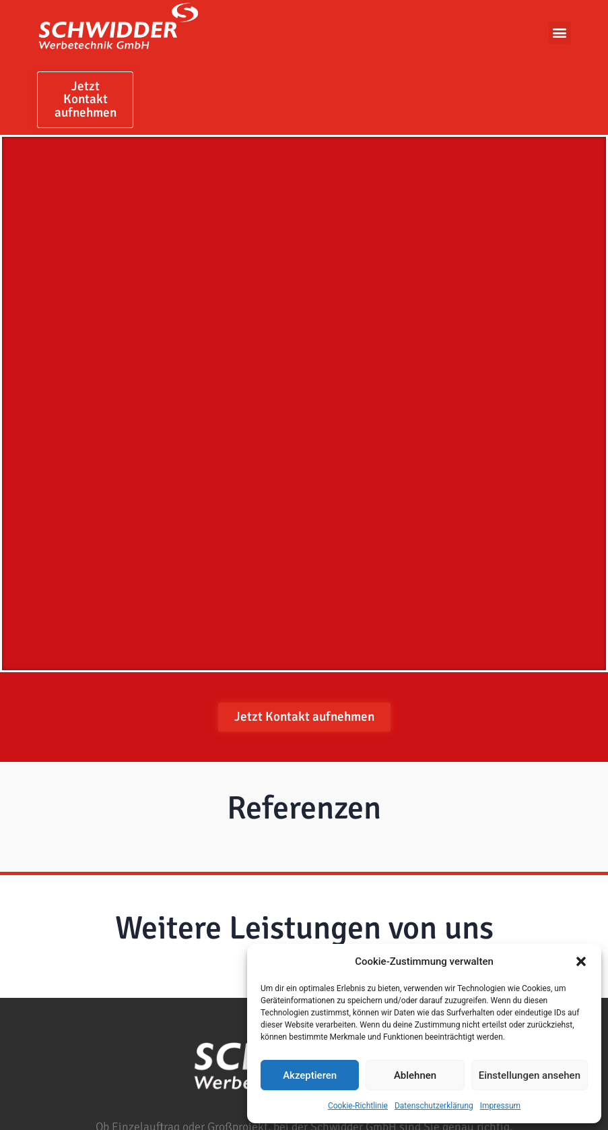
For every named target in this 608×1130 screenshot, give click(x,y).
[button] (581, 961)
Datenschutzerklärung (434, 1105)
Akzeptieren (310, 1075)
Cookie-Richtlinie (358, 1105)
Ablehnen (415, 1075)
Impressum (500, 1105)
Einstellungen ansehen (529, 1075)
